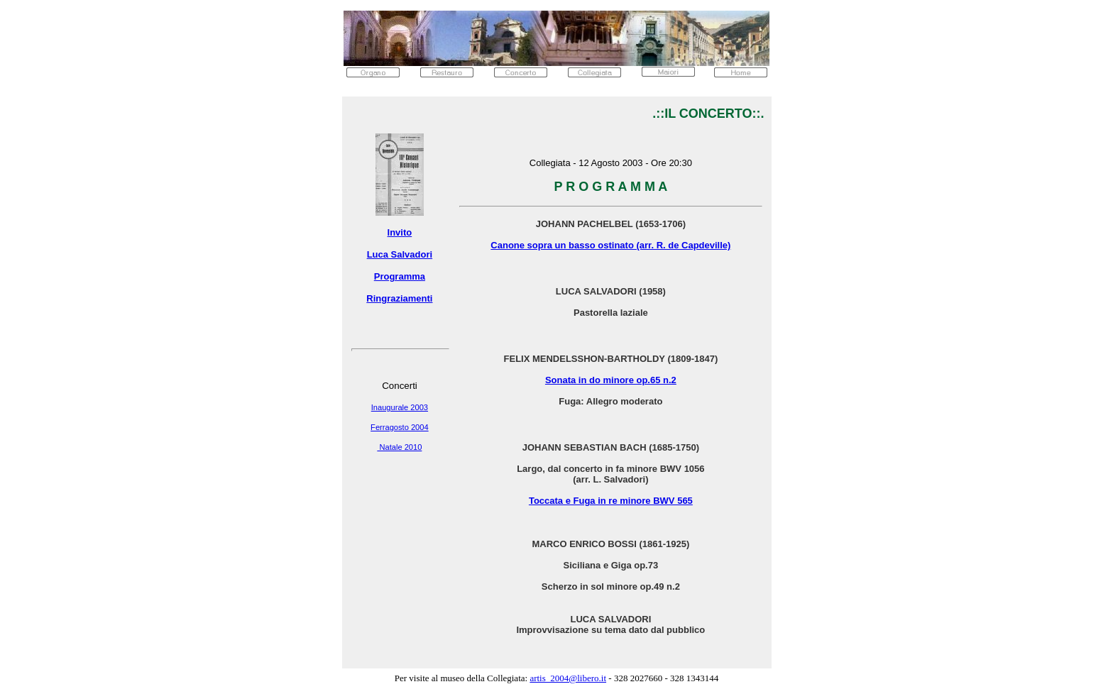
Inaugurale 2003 (399, 407)
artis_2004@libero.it (568, 678)
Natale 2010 (399, 447)
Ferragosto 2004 (400, 427)
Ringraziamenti (399, 298)
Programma (399, 276)
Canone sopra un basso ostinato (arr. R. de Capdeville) (610, 245)
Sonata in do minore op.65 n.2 (610, 380)
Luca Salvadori (399, 254)
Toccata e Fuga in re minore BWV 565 (611, 500)
